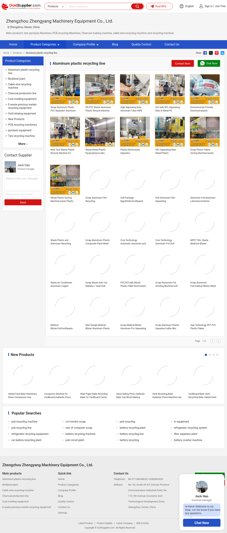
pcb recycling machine (24, 421)
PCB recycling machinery (22, 124)
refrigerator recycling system (190, 427)
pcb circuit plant (75, 440)
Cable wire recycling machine (19, 86)
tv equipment (181, 421)
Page (197, 341)
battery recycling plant (132, 427)
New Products (16, 119)
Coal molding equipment (22, 98)
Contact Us (172, 44)
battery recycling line (132, 433)
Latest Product (85, 523)
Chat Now (201, 523)
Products (17, 53)
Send (23, 202)
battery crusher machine (188, 440)
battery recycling (129, 440)
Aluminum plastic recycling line (24, 71)
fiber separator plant (185, 433)
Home (13, 44)
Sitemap (62, 512)
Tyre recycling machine (21, 135)
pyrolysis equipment (20, 130)
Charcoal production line (22, 93)
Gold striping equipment (22, 113)
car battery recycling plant (26, 440)
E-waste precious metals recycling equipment (22, 106)
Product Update (104, 523)
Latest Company (124, 523)
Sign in (209, 6)
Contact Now (182, 63)
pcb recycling (127, 421)
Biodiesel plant (16, 78)
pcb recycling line (21, 427)
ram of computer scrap (79, 427)
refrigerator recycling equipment (30, 433)
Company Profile (85, 44)
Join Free (220, 6)
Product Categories (45, 44)
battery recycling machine (80, 433)
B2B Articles (142, 523)
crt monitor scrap (76, 421)
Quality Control (141, 44)
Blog (115, 44)
